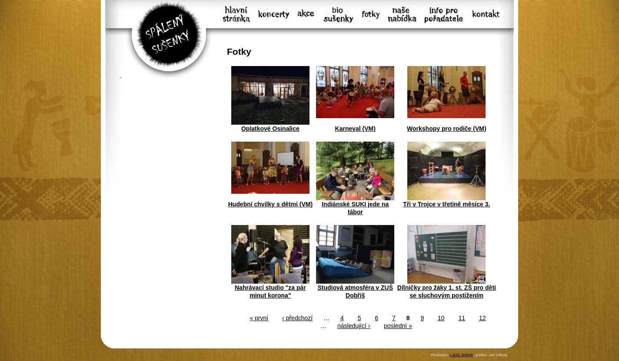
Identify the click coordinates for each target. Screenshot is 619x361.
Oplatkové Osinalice (270, 128)
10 (441, 318)
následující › (353, 325)
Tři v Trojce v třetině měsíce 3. (446, 204)
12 (482, 318)
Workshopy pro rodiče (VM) (446, 128)
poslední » (398, 325)
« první (259, 318)
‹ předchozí (297, 318)
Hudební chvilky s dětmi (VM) (270, 204)
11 (462, 318)
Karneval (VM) (355, 128)
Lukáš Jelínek (461, 355)
